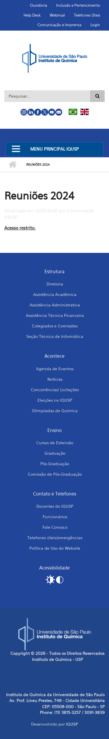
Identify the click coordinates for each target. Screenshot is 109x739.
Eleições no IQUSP (54, 400)
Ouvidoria (38, 5)
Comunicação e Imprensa (59, 24)
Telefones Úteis (87, 15)
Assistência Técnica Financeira (55, 315)
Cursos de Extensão (54, 442)
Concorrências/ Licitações (55, 389)
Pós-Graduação (54, 463)
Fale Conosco (54, 527)
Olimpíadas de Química (55, 410)
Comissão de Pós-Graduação (55, 474)
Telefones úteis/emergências (54, 537)
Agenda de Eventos (55, 368)
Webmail (57, 15)
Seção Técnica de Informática (54, 336)
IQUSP (72, 724)
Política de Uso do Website (54, 548)
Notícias (54, 379)
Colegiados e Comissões (55, 325)
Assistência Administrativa (55, 304)
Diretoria (55, 283)
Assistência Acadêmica (54, 294)
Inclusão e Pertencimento (78, 5)
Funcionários (55, 516)
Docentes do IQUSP (54, 506)
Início (12, 164)
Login (95, 24)
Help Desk (32, 15)
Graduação (54, 453)
